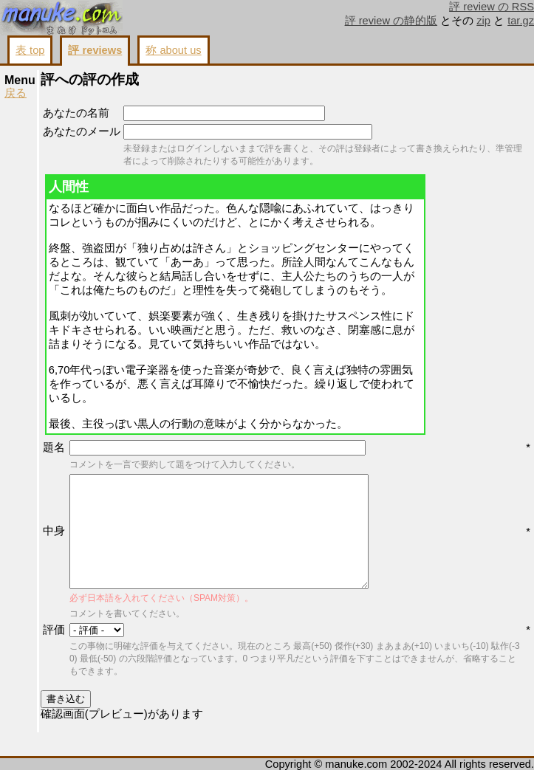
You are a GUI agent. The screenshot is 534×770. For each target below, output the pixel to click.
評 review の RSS (491, 7)
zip (483, 21)
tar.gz (520, 21)
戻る (15, 93)
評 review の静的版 (391, 21)
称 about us (173, 50)
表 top (30, 50)
